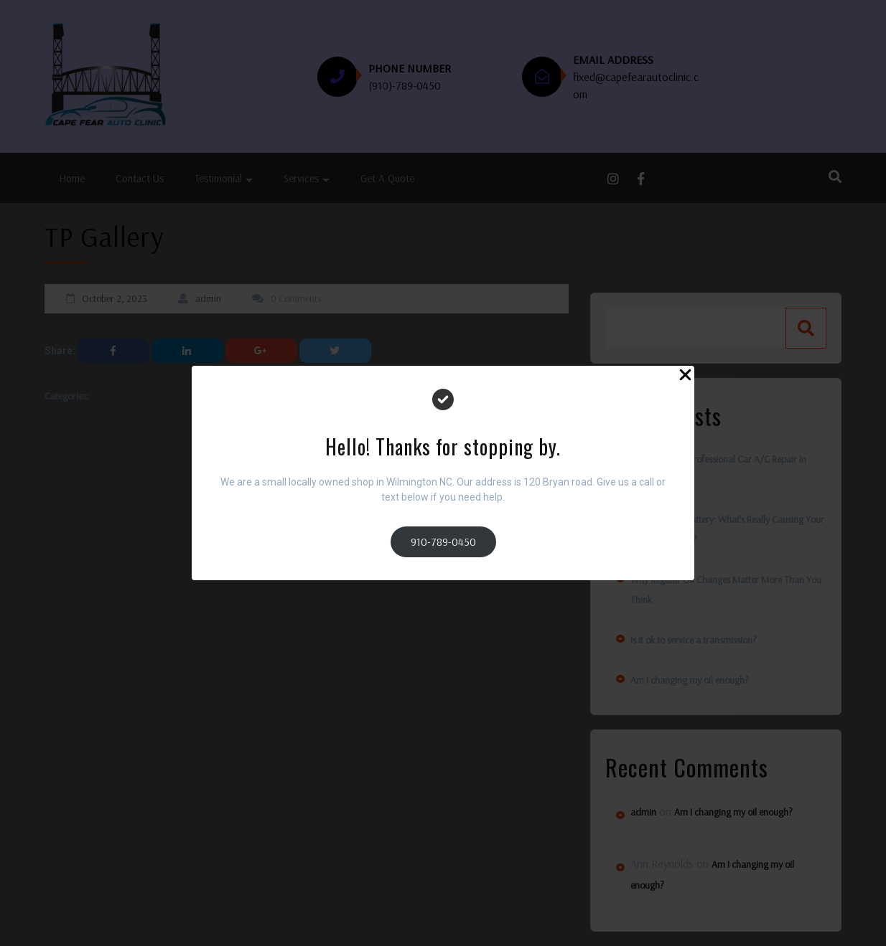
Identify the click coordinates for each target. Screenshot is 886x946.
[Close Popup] (685, 377)
